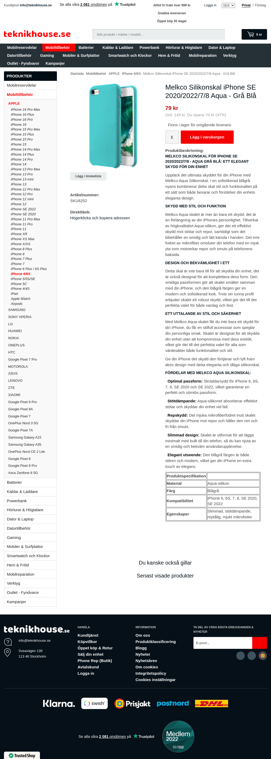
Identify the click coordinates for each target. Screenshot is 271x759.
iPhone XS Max (23, 239)
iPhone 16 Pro (22, 120)
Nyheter (143, 654)
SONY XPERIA (19, 317)
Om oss (143, 635)
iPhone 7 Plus (21, 259)
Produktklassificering (156, 641)
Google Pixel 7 (19, 416)
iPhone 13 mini (22, 179)
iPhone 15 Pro (22, 139)
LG (10, 324)
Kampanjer (55, 63)
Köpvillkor (87, 641)
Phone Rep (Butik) (95, 660)
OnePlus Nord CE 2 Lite (26, 452)
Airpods (16, 304)
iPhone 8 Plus (21, 249)
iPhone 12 (18, 204)
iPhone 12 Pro (22, 194)
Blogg (141, 648)
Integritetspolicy (151, 673)
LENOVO (15, 381)
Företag (260, 5)
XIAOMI (32, 395)
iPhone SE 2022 (23, 209)
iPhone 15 (18, 144)
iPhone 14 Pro (22, 159)
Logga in (210, 5)
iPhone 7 (17, 264)
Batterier (87, 47)
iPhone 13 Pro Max (25, 169)
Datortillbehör (20, 55)
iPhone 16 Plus (22, 115)
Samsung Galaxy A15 (24, 437)
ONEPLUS (32, 345)
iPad (14, 294)
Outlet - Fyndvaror (23, 63)
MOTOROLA (32, 367)
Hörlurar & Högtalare (184, 47)
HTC (11, 352)
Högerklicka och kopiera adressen (100, 218)
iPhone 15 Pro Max (25, 129)
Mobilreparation (203, 55)
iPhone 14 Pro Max (25, 149)
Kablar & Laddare (118, 47)
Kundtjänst (88, 635)
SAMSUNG (32, 310)
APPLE (32, 103)
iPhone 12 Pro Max (25, 189)
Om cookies (147, 667)
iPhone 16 (18, 125)
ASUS (12, 373)
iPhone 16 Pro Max (25, 109)
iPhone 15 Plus (22, 134)
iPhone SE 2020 (23, 214)
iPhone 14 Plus (22, 154)
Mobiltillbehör (59, 47)
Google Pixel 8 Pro (22, 466)
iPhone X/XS (20, 244)
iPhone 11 (18, 229)
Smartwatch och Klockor (130, 55)
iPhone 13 (18, 184)
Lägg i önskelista (88, 176)
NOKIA (13, 338)
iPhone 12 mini (22, 199)
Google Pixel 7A (20, 430)
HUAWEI (15, 331)
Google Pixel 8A (20, 409)
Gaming (48, 55)
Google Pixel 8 (19, 459)
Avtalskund (88, 667)
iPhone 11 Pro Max (25, 219)
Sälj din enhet (90, 654)
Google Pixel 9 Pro (22, 402)
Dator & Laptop (223, 47)
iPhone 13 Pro (22, 174)
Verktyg (230, 55)
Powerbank (149, 47)
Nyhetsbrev (146, 660)
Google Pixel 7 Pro (22, 359)
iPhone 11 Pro (22, 224)
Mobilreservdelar (23, 47)
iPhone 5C (19, 284)
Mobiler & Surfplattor (82, 55)
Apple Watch (20, 299)
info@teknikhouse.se (36, 5)
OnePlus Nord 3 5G (23, 423)
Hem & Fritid (170, 55)
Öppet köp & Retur (95, 648)
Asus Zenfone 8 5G (23, 473)
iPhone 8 (17, 254)
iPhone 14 (18, 164)
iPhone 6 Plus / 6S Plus (29, 269)
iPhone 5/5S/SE (23, 279)
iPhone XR (19, 234)
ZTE (11, 388)
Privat (246, 5)
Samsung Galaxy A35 (24, 444)
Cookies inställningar (156, 679)
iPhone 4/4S (20, 289)
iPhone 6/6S (20, 274)
